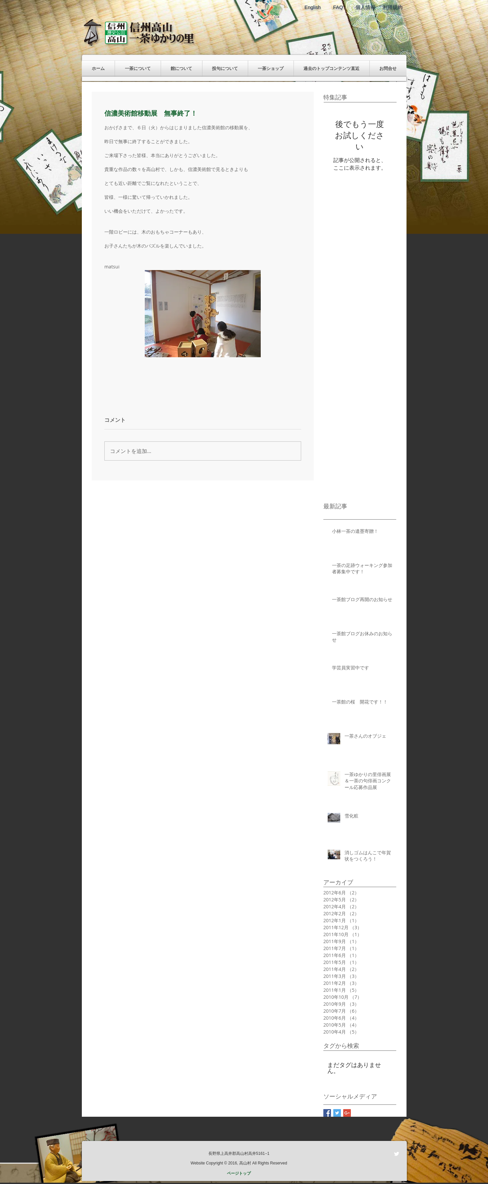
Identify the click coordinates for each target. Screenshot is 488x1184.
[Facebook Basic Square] (327, 1113)
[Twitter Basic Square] (337, 1113)
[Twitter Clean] (397, 1154)
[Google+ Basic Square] (347, 1113)
